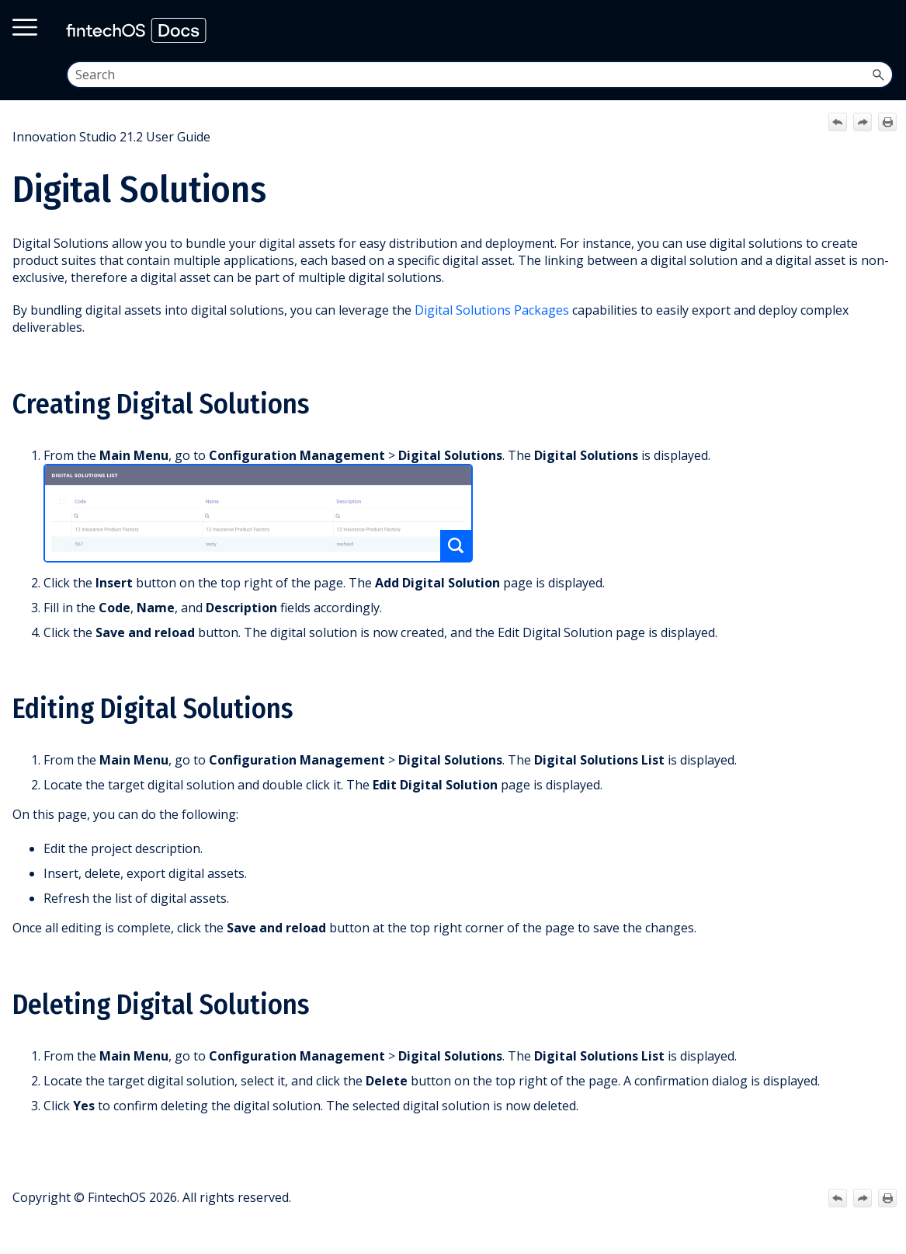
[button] (878, 74)
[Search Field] (480, 74)
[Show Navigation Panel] (880, 30)
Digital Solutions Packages (492, 310)
